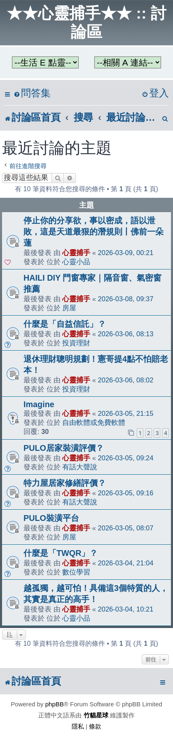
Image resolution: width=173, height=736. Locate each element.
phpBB (54, 704)
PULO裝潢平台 (51, 518)
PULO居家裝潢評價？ (63, 447)
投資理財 (76, 343)
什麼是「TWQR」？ (60, 553)
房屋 (69, 308)
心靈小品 (76, 261)
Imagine (38, 404)
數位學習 (76, 572)
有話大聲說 (79, 467)
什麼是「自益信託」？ (64, 323)
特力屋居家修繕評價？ (64, 483)
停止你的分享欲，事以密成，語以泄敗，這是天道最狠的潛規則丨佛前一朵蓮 (93, 231)
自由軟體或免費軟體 (93, 422)
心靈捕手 (76, 252)
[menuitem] (32, 93)
